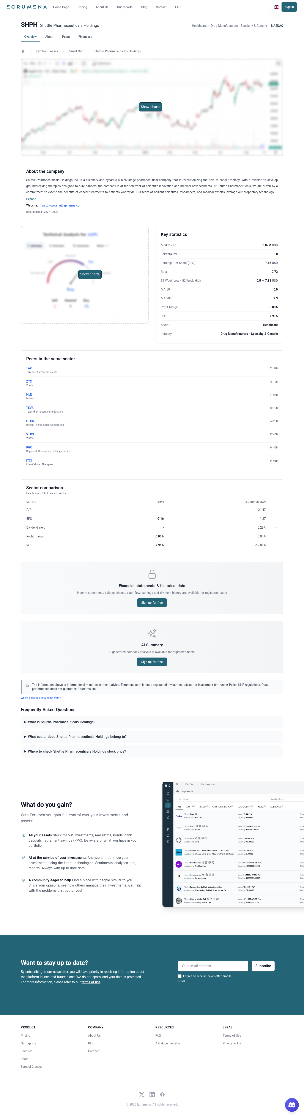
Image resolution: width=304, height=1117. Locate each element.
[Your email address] (213, 966)
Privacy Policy (232, 1043)
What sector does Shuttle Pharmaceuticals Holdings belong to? (77, 737)
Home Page (61, 7)
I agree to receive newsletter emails (207, 976)
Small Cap (76, 51)
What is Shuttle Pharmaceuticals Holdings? (61, 722)
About (49, 36)
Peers (66, 36)
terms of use (91, 982)
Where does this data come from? (41, 697)
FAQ (178, 7)
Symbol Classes (47, 51)
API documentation (169, 1043)
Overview (30, 36)
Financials (85, 36)
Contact (161, 7)
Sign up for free (152, 602)
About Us (102, 7)
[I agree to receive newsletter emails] (179, 976)
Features (27, 1051)
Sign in (289, 7)
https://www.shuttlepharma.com (60, 205)
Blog (144, 7)
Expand (31, 199)
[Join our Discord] (292, 1105)
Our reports (124, 7)
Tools (24, 1059)
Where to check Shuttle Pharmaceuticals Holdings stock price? (77, 751)
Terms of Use (232, 1035)
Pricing (82, 7)
